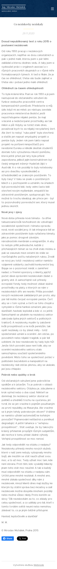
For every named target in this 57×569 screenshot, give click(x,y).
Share (7, 538)
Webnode (39, 565)
